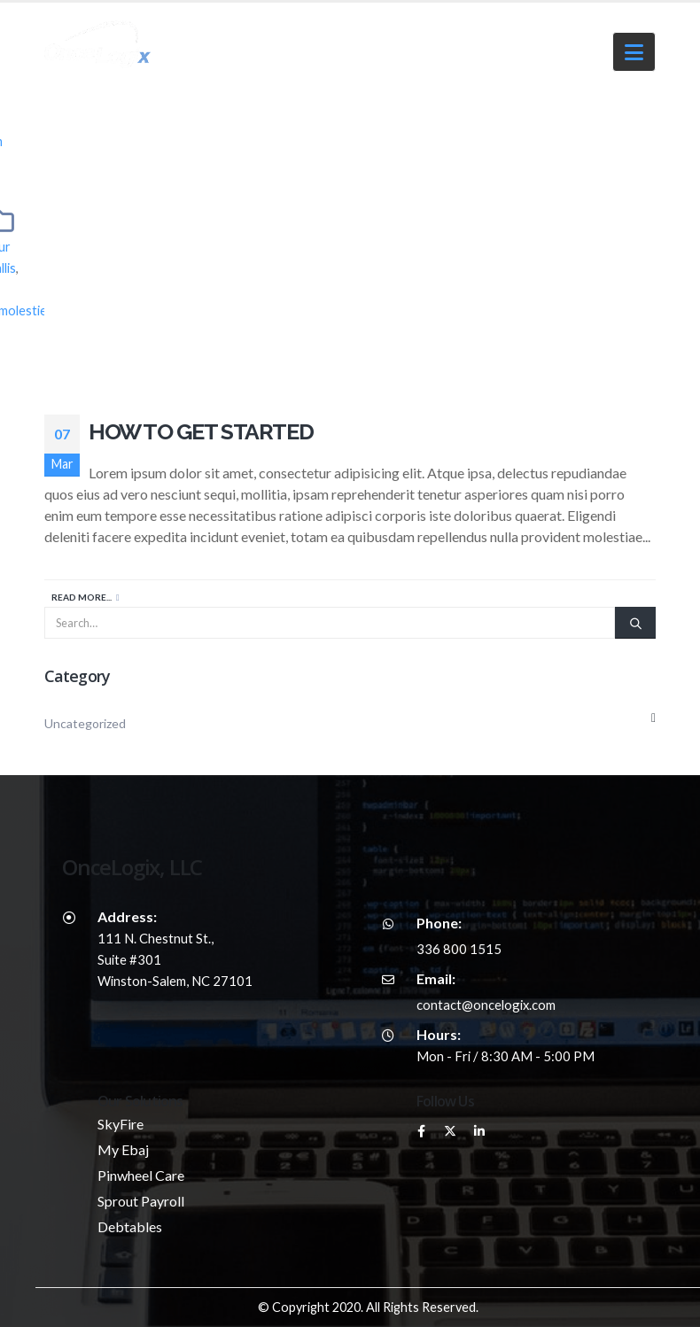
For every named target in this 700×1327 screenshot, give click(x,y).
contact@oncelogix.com (486, 1005)
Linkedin (479, 1131)
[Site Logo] (88, 44)
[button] (634, 52)
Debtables (129, 1226)
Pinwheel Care (140, 1175)
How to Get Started (201, 431)
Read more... (81, 597)
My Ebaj (123, 1149)
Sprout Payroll (140, 1200)
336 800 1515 (459, 949)
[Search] (635, 623)
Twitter (450, 1131)
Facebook (421, 1131)
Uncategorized (85, 723)
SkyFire (120, 1123)
